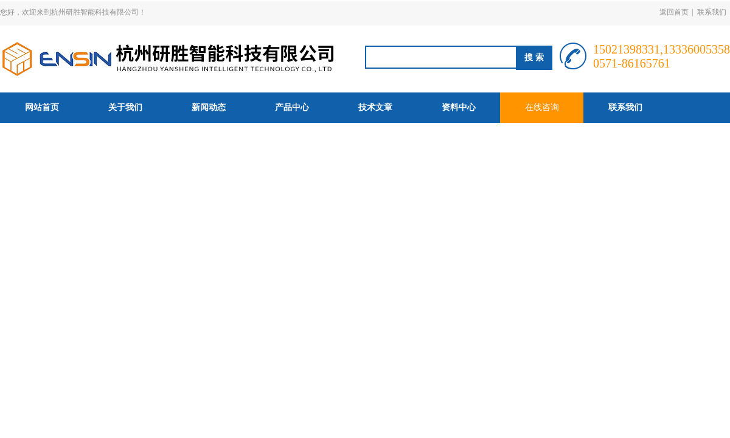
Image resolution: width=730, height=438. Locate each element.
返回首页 (674, 12)
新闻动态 (209, 107)
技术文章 (375, 107)
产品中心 (292, 107)
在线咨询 (542, 107)
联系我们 (711, 12)
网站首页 (42, 107)
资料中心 (459, 107)
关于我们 (125, 107)
